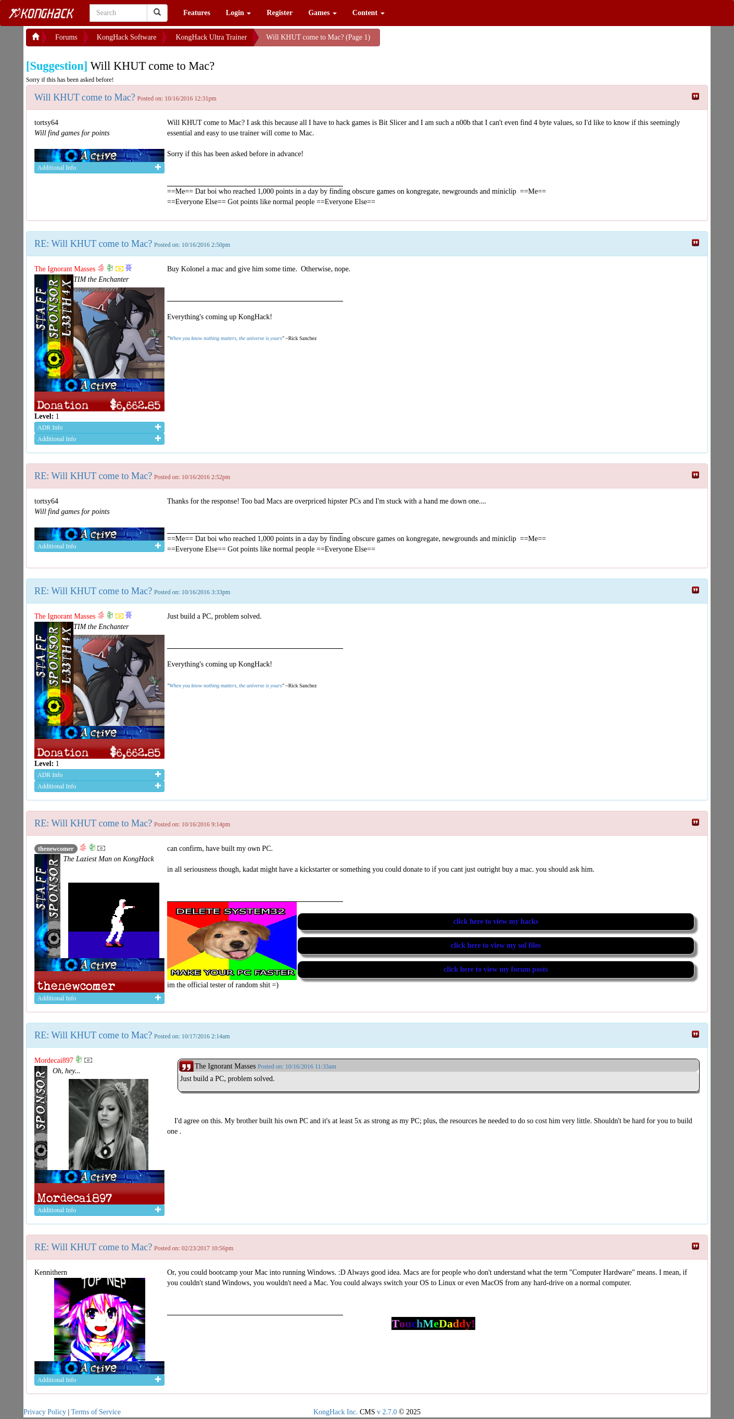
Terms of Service (96, 1412)
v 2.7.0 (387, 1412)
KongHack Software (127, 37)
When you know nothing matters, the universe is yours (225, 338)
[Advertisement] (463, 42)
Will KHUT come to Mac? (84, 97)
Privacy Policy (44, 1412)
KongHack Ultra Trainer (211, 37)
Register (280, 13)
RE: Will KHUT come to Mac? (93, 243)
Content (368, 13)
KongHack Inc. (335, 1412)
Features (196, 13)
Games (322, 13)
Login (238, 13)
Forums (66, 37)
